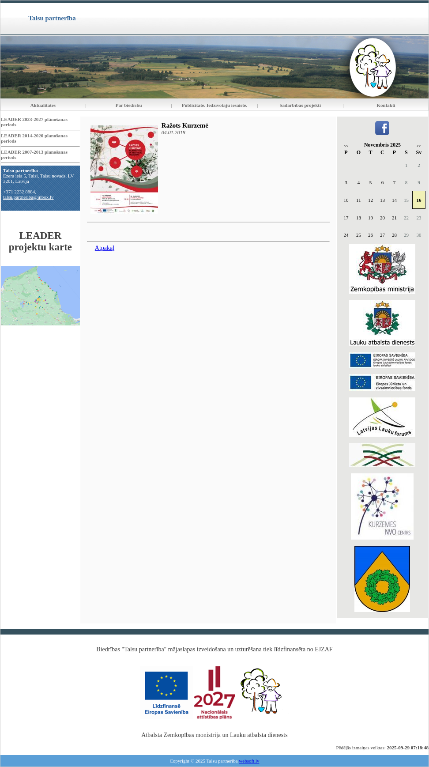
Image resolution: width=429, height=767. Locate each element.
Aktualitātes (43, 105)
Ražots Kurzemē (185, 125)
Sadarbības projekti (300, 105)
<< (346, 146)
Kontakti (386, 105)
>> (419, 146)
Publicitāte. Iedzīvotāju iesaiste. (214, 105)
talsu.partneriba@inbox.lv (28, 197)
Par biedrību (129, 105)
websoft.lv (249, 760)
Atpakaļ (104, 248)
